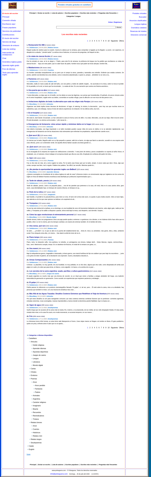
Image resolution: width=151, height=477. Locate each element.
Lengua (35, 358)
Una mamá (33, 248)
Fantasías (38, 389)
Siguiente (114, 41)
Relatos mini (52, 81)
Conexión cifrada (9, 20)
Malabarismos (34, 68)
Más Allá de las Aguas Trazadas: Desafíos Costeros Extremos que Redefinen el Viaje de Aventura (68, 294)
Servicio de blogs (9, 42)
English (30, 449)
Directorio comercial (138, 35)
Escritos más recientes (88, 13)
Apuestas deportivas (40, 352)
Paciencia (32, 79)
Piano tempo (34, 237)
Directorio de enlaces (10, 45)
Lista (9, 49)
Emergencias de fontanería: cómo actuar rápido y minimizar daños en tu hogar (59, 124)
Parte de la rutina (36, 192)
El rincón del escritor (10, 38)
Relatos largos (35, 439)
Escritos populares (71, 13)
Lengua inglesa (140, 24)
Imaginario (51, 194)
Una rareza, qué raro (37, 226)
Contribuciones (8, 35)
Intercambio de (8, 54)
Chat (4, 58)
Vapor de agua (35, 305)
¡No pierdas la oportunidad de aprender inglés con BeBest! (52, 169)
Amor (34, 382)
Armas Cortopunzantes (38, 260)
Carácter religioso (39, 402)
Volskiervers (33, 47)
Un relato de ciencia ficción (39, 56)
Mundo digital (51, 217)
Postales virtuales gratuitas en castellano (74, 5)
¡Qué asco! (33, 147)
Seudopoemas (53, 307)
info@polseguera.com (59, 474)
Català (30, 446)
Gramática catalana (138, 28)
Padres (37, 392)
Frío (30, 316)
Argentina (36, 399)
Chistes (32, 372)
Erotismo (33, 375)
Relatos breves (53, 47)
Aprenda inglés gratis (10, 65)
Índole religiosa (38, 345)
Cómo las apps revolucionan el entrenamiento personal (51, 215)
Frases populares (9, 28)
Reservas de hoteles (138, 31)
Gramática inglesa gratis (12, 62)
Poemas (51, 160)
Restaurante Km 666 (36, 45)
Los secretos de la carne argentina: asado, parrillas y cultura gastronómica (59, 271)
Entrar (110, 22)
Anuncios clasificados (137, 21)
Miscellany (33, 104)
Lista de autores (57, 13)
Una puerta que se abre (37, 90)
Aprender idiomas (53, 172)
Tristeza (35, 419)
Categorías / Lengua (73, 16)
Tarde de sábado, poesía (39, 181)
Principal (5, 17)
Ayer (31, 158)
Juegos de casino (53, 273)
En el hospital (33, 113)
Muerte (35, 409)
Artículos (50, 104)
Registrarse (118, 22)
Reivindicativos (38, 416)
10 (108, 41)
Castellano (32, 338)
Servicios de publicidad (11, 31)
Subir (28, 454)
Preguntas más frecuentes (107, 13)
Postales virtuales (139, 13)
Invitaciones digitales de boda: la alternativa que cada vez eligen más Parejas (59, 102)
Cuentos (51, 70)
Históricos (36, 432)
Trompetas (33, 203)
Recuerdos (36, 412)
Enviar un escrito (44, 13)
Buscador (142, 17)
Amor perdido (39, 385)
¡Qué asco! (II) (34, 135)
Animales (36, 395)
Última (121, 41)
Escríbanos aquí (8, 24)
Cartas (32, 369)
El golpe (32, 282)
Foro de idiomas (8, 69)
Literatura (36, 362)
